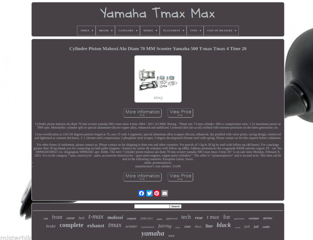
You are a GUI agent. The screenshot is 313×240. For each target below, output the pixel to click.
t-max (95, 216)
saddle (266, 226)
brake (51, 226)
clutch (171, 235)
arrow (267, 218)
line (209, 225)
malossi (115, 217)
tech (186, 217)
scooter (131, 226)
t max (213, 217)
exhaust (95, 225)
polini (159, 219)
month (238, 227)
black (224, 224)
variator (254, 218)
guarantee (239, 218)
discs (198, 226)
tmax (115, 224)
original (131, 218)
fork (247, 226)
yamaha (152, 233)
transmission (148, 226)
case (187, 226)
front (57, 217)
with (45, 218)
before (177, 227)
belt (82, 218)
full (256, 226)
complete (71, 224)
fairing (164, 225)
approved (171, 218)
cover (70, 218)
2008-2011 (146, 218)
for (226, 216)
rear (199, 217)
